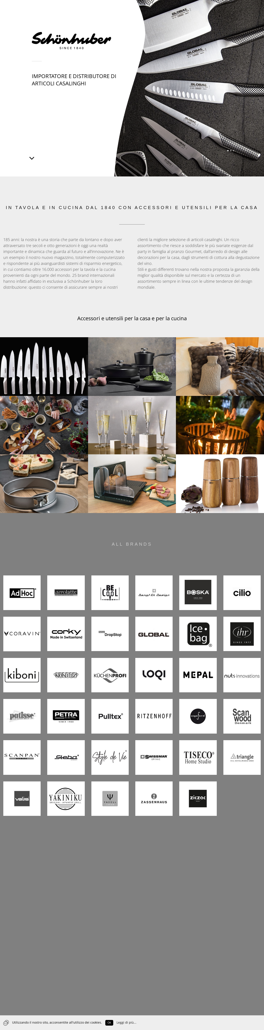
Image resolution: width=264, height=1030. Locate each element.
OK (109, 1022)
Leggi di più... (126, 1022)
